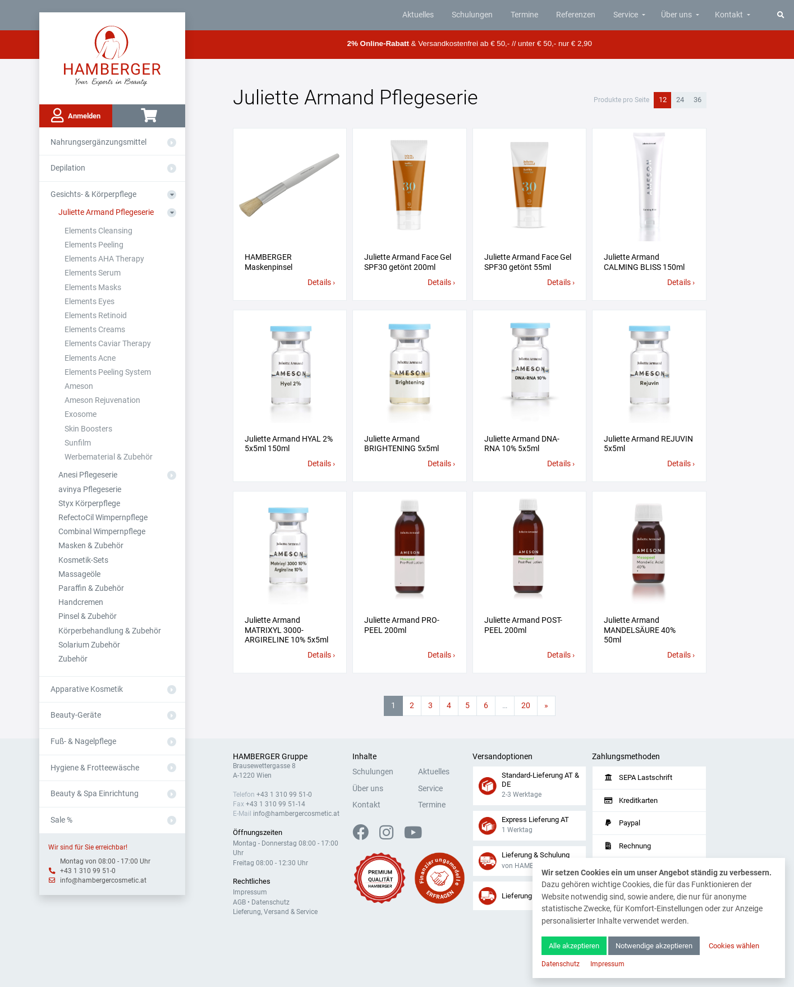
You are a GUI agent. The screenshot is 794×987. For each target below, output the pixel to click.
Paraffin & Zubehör (91, 588)
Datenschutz (270, 902)
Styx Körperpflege (89, 503)
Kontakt (729, 15)
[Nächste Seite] (546, 706)
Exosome (81, 414)
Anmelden (75, 115)
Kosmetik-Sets (83, 560)
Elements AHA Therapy (104, 259)
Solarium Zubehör (89, 645)
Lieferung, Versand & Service (275, 912)
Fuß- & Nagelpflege (83, 741)
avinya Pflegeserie (89, 489)
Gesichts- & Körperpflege (93, 194)
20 (525, 705)
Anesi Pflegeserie (87, 475)
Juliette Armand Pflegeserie (106, 212)
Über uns (676, 15)
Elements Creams (95, 329)
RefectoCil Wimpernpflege (103, 517)
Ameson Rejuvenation (102, 400)
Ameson (79, 386)
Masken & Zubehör (90, 545)
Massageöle (79, 574)
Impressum (250, 892)
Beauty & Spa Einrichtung (95, 793)
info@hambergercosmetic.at (103, 880)
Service (625, 15)
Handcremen (80, 602)
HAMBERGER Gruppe (270, 756)
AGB (239, 902)
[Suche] (781, 15)
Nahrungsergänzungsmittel (98, 142)
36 (697, 99)
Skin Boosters (88, 429)
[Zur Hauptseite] (112, 55)
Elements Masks (93, 287)
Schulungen (472, 15)
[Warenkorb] (148, 115)
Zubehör (73, 659)
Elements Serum (93, 273)
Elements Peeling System (108, 372)
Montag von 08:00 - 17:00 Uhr (105, 861)
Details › (321, 282)
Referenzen (575, 15)
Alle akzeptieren (574, 946)
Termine (524, 15)
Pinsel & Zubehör (87, 616)
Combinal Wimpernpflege (101, 531)
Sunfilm (78, 443)
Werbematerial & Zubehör (109, 457)
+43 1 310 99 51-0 (88, 871)
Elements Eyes (89, 301)
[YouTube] (413, 836)
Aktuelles (418, 15)
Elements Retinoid (96, 315)
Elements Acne (90, 358)
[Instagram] (390, 836)
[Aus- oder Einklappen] (171, 142)
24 (680, 99)
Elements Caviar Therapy (108, 343)
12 (663, 99)
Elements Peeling (94, 245)
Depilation (68, 168)
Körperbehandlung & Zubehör (109, 631)
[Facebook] (365, 836)
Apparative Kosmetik (87, 689)
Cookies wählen (734, 946)
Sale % (61, 820)
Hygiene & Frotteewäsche (95, 768)
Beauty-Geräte (76, 715)
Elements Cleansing (98, 231)
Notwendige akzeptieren (654, 946)
